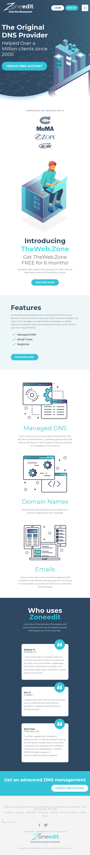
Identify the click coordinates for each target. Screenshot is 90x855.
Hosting (54, 812)
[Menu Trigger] (85, 8)
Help (82, 812)
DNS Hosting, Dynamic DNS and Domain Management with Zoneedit (20, 7)
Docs (45, 815)
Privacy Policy (60, 832)
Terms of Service (69, 812)
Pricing (20, 812)
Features (9, 812)
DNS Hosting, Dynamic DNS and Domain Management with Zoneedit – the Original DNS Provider (45, 807)
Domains (43, 812)
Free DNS (31, 812)
